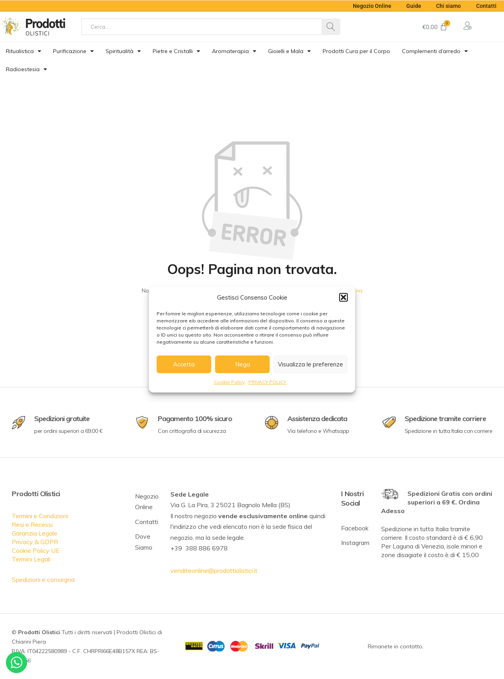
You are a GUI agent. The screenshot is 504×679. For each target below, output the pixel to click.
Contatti (486, 6)
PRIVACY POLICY (267, 382)
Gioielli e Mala (289, 51)
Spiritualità (123, 51)
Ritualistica (23, 51)
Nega (242, 364)
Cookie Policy (229, 382)
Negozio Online (370, 6)
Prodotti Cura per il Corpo (356, 51)
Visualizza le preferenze (310, 364)
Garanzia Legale (34, 533)
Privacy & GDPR (35, 542)
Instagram (355, 543)
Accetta (184, 364)
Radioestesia (26, 69)
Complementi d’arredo (435, 51)
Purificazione (73, 51)
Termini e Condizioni (40, 516)
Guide (412, 6)
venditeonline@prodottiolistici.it (213, 570)
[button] (343, 297)
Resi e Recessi (32, 524)
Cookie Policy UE (36, 550)
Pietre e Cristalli (176, 51)
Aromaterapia (234, 51)
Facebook (355, 528)
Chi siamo (447, 6)
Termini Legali (31, 559)
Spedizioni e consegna (43, 579)
